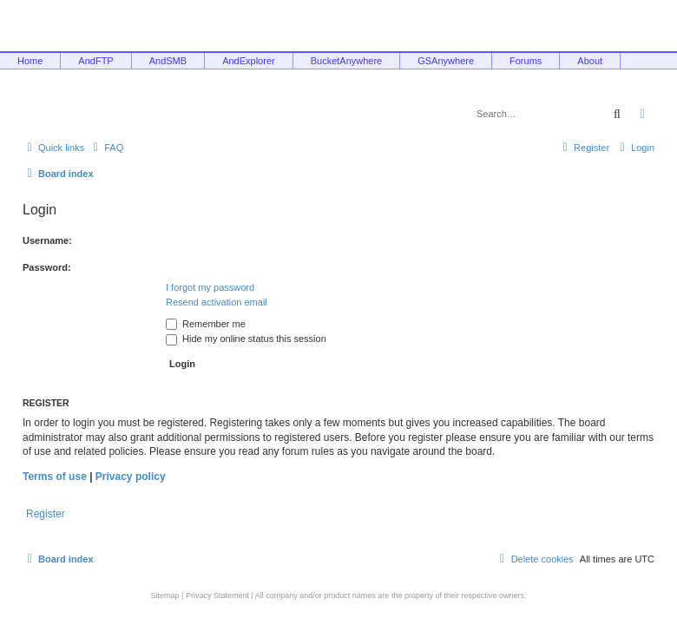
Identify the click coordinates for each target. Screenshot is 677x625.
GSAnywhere (445, 61)
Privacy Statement (217, 595)
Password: (47, 267)
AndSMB (168, 61)
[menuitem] (106, 147)
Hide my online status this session (246, 338)
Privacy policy (130, 476)
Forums (525, 61)
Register (45, 514)
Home (30, 61)
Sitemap (165, 595)
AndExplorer (248, 61)
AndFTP (95, 61)
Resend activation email (216, 302)
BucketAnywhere (347, 61)
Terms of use (55, 476)
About (589, 61)
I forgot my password (210, 287)
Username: (47, 240)
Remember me (206, 324)
